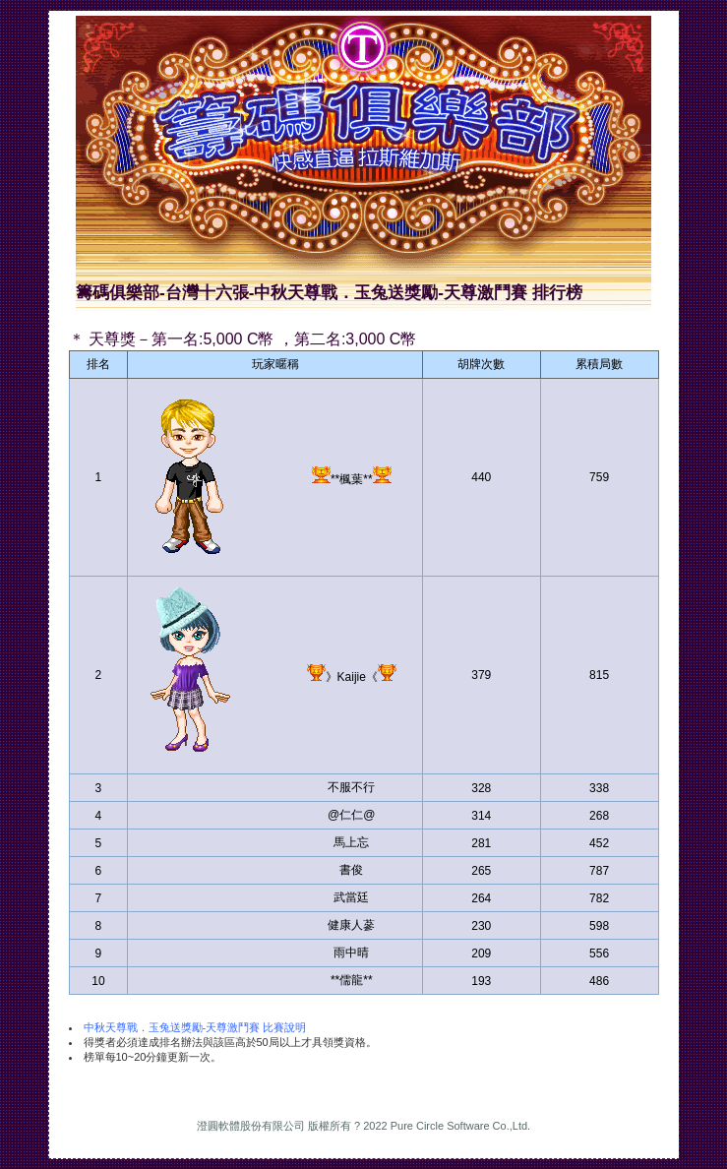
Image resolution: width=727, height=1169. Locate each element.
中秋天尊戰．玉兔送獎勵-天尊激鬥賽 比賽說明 (195, 1027)
